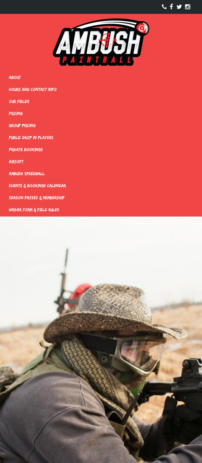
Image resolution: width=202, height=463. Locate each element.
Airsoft (16, 161)
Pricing (16, 113)
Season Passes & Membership (36, 197)
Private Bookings (26, 149)
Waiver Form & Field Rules (34, 209)
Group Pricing (22, 125)
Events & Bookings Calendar (37, 185)
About (15, 77)
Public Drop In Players (31, 137)
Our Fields (19, 101)
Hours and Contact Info (33, 89)
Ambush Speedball (27, 173)
